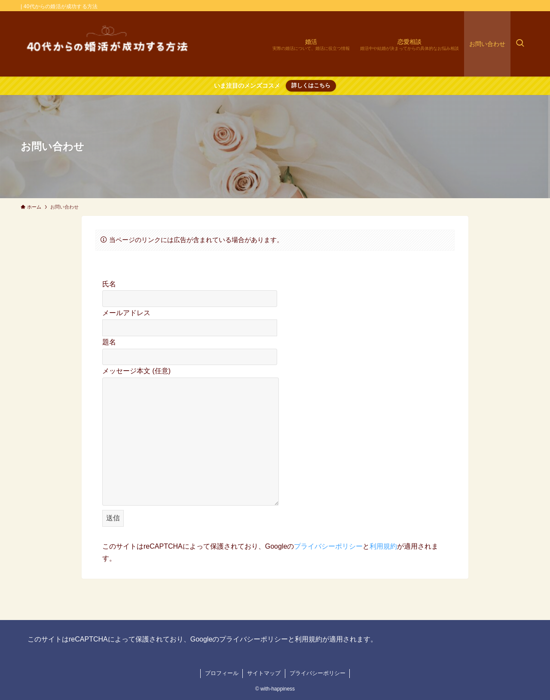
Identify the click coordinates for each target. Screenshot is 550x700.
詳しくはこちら (310, 85)
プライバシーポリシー (328, 546)
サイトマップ (264, 673)
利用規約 (383, 546)
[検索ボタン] (519, 44)
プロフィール (221, 673)
